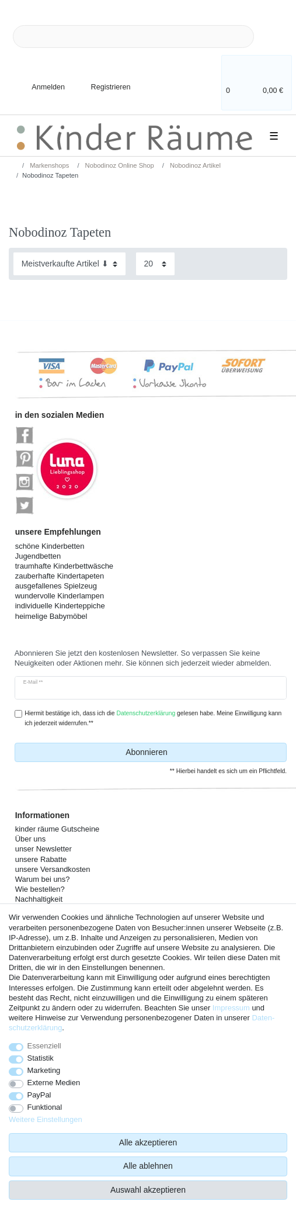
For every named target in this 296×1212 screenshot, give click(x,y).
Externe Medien (54, 1082)
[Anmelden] (38, 80)
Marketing (44, 1070)
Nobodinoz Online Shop (118, 165)
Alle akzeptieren (148, 1142)
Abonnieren (202, 752)
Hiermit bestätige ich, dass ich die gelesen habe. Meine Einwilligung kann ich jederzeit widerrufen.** (153, 718)
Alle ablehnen (148, 1166)
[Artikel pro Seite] (155, 263)
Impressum (231, 1007)
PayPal (39, 1094)
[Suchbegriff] (133, 36)
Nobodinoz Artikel (194, 165)
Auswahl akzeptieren (148, 1189)
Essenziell (44, 1045)
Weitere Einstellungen (45, 1119)
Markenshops (48, 165)
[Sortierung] (69, 263)
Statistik (40, 1058)
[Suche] (272, 36)
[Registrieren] (103, 80)
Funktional (44, 1107)
